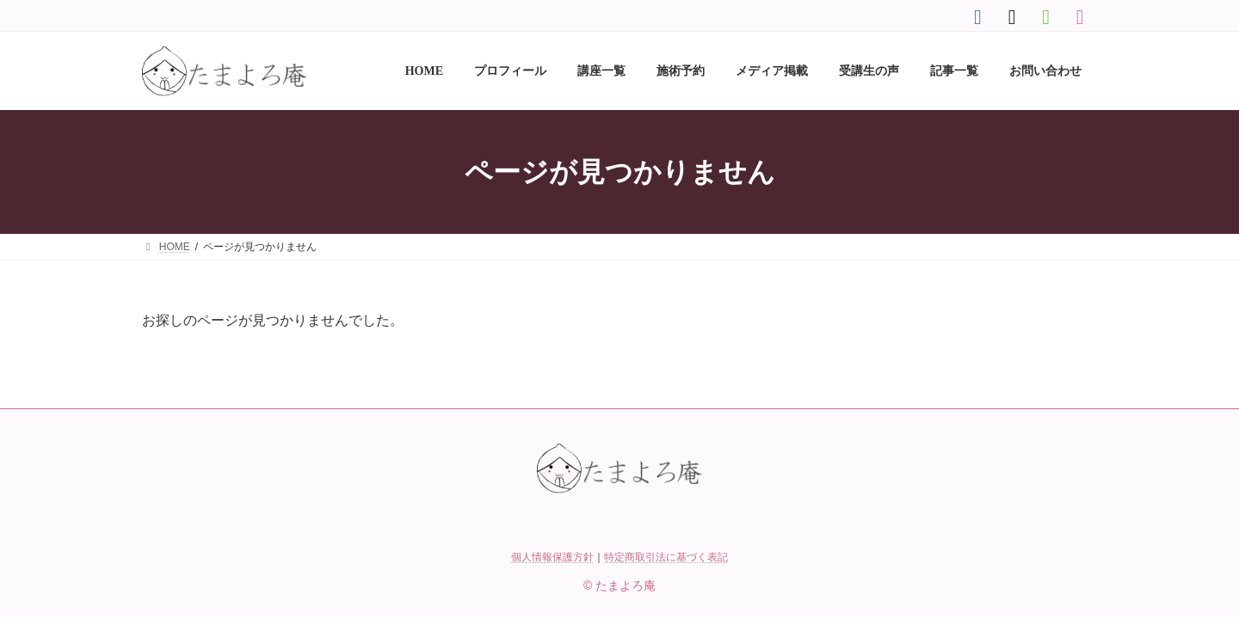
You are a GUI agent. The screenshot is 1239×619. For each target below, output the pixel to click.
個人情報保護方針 (552, 557)
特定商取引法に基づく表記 (666, 557)
